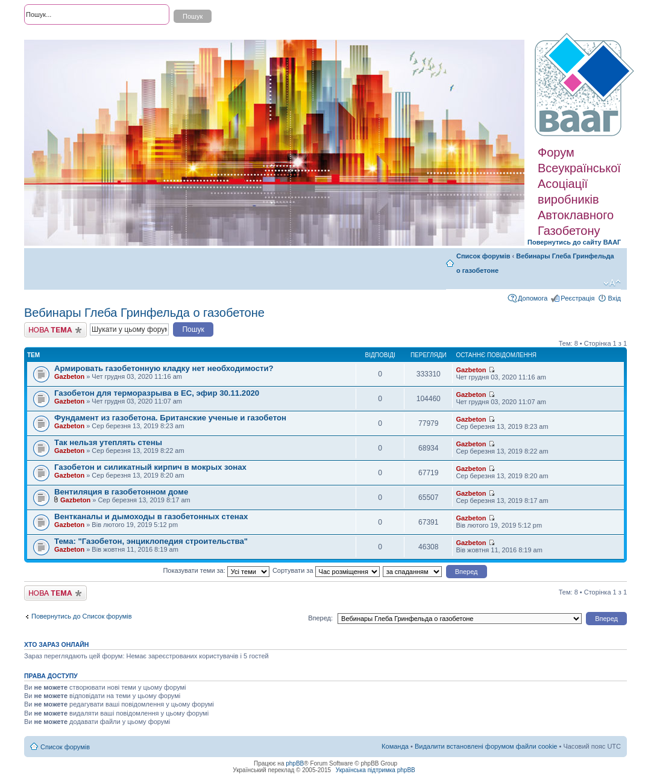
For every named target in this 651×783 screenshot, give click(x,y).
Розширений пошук (53, 36)
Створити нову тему (55, 329)
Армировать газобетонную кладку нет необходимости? (164, 368)
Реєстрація (577, 298)
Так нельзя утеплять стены (108, 442)
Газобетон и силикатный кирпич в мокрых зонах (150, 467)
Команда (395, 746)
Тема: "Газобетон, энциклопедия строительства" (151, 541)
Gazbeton (69, 376)
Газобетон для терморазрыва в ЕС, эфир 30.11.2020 (156, 393)
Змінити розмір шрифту (612, 283)
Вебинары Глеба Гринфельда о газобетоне (144, 312)
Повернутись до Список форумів (81, 616)
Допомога (532, 298)
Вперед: (320, 618)
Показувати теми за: (216, 570)
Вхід (614, 298)
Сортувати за (326, 570)
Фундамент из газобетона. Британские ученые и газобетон (170, 417)
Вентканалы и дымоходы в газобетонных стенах (151, 516)
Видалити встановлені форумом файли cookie (486, 746)
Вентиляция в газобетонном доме (121, 491)
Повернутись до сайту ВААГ (574, 242)
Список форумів (483, 256)
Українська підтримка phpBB (375, 770)
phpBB (295, 763)
